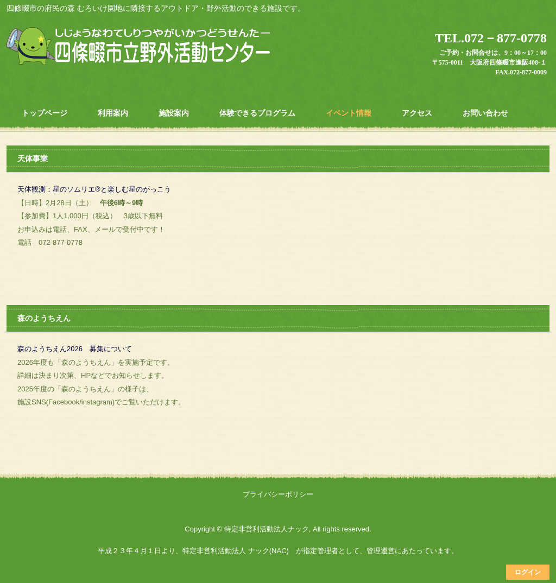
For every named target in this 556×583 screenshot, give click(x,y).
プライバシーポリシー (278, 494)
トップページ (44, 113)
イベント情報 (348, 113)
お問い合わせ (485, 113)
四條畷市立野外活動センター (140, 47)
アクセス (417, 113)
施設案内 (174, 113)
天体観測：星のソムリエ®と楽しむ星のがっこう (94, 189)
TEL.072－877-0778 (491, 38)
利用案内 (113, 113)
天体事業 (32, 158)
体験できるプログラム (257, 113)
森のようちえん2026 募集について (74, 349)
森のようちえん (44, 318)
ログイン (528, 572)
